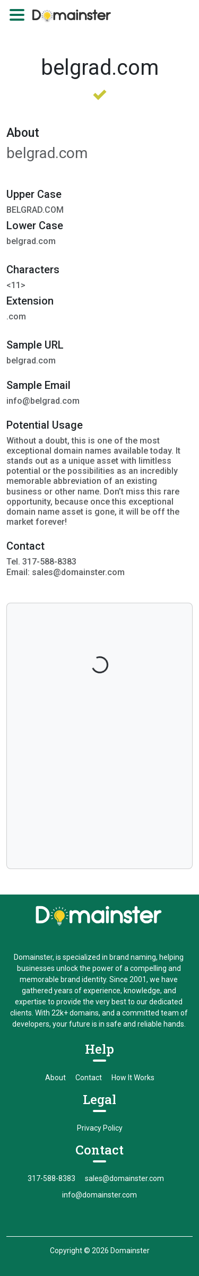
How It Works (132, 1077)
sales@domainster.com (124, 1178)
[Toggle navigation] (17, 15)
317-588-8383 (51, 1178)
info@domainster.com (99, 1195)
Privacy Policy (100, 1128)
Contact (88, 1077)
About (55, 1077)
